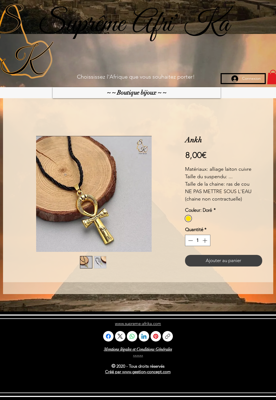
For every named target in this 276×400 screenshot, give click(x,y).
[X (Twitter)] (120, 336)
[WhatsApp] (132, 336)
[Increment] (205, 240)
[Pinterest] (156, 336)
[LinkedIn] (144, 336)
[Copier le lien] (167, 336)
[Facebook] (108, 336)
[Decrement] (190, 240)
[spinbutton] (197, 240)
